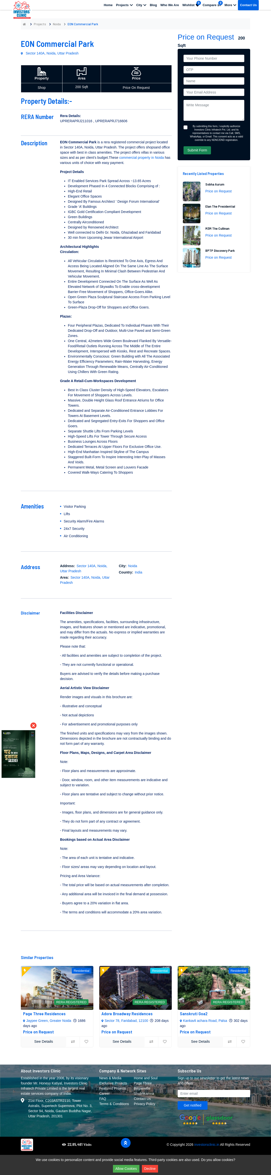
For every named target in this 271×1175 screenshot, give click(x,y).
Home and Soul (146, 1078)
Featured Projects (112, 1088)
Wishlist (191, 4)
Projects (124, 5)
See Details (43, 1041)
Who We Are (169, 5)
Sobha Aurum (214, 184)
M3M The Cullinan (217, 228)
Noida (57, 24)
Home (108, 5)
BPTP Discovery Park (220, 250)
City (141, 5)
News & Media (110, 1078)
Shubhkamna (144, 1093)
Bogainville (142, 1088)
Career (104, 1093)
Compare (213, 4)
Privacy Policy (144, 1104)
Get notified (192, 1105)
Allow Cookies (126, 1169)
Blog (153, 5)
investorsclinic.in (206, 1145)
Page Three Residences (44, 1013)
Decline (150, 1169)
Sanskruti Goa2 (194, 1013)
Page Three (143, 1083)
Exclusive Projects (113, 1083)
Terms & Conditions (114, 1104)
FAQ (102, 1099)
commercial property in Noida (141, 158)
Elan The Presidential (220, 206)
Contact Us (248, 5)
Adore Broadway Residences (127, 1013)
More (230, 5)
